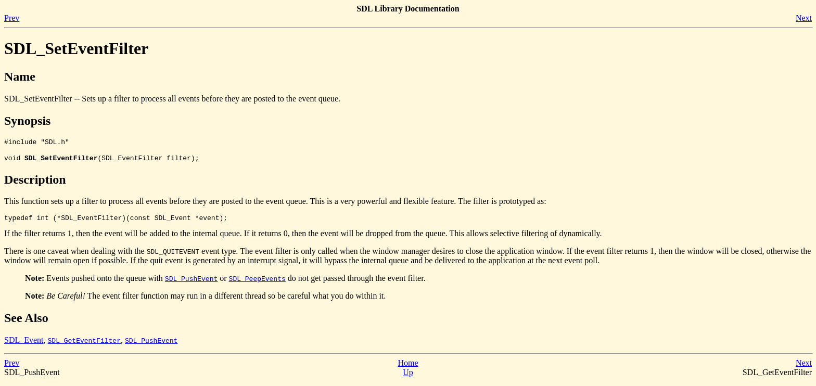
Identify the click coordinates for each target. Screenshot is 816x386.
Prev (11, 18)
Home (408, 367)
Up (408, 376)
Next (804, 18)
